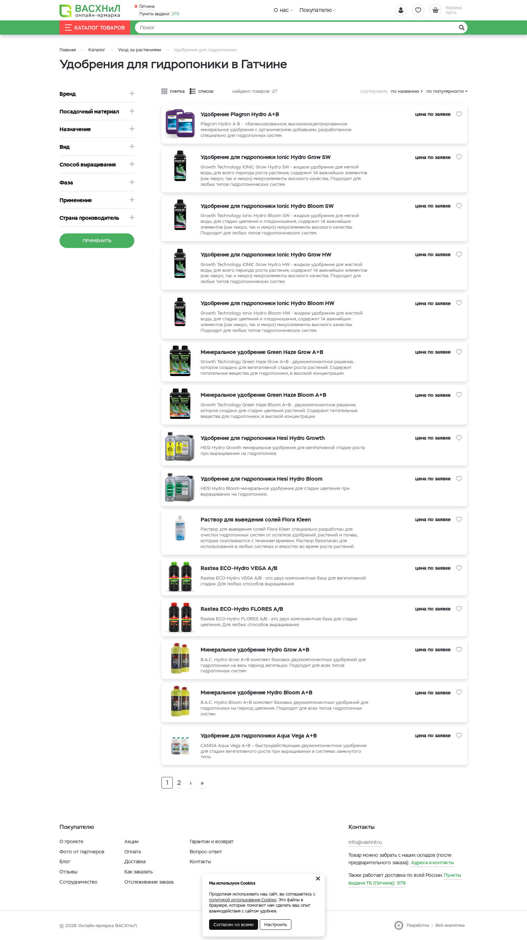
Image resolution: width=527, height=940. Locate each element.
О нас (281, 10)
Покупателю (316, 10)
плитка (177, 91)
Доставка (135, 861)
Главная (68, 50)
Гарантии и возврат (212, 841)
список (206, 91)
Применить (97, 241)
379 (159, 14)
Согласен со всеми (234, 924)
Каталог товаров (95, 27)
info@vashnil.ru (365, 842)
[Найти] (301, 27)
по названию (405, 91)
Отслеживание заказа (148, 882)
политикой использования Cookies (242, 900)
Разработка (418, 925)
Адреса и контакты (432, 862)
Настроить (275, 924)
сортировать (374, 91)
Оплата (132, 852)
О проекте (71, 841)
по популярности (445, 91)
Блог (65, 861)
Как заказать (138, 872)
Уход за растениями (139, 50)
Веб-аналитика (450, 925)
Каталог (96, 50)
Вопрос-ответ (206, 852)
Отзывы (69, 872)
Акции (131, 841)
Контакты (200, 861)
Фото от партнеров (82, 852)
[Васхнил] (90, 10)
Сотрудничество (79, 882)
